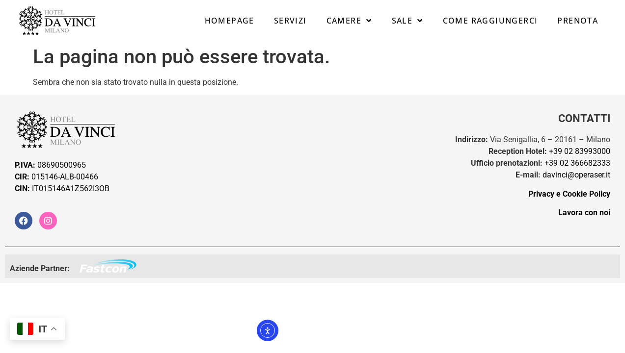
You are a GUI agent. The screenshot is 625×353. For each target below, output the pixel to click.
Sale (407, 20)
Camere (349, 20)
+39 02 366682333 (577, 163)
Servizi (290, 20)
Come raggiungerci (490, 20)
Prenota (577, 20)
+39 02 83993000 (579, 151)
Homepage (229, 20)
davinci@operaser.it (576, 174)
